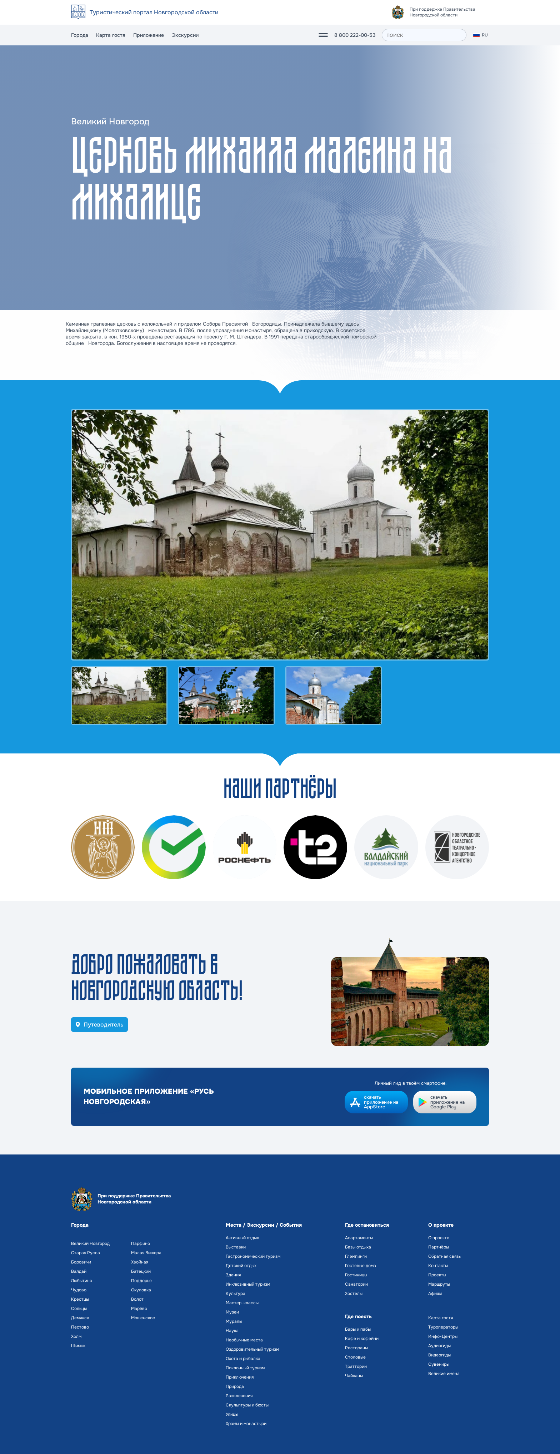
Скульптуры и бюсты (247, 1405)
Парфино (140, 1243)
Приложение (148, 35)
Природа (235, 1386)
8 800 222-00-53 (354, 35)
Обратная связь (444, 1256)
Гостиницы (356, 1275)
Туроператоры (443, 1327)
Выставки (236, 1247)
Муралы (234, 1321)
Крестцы (80, 1299)
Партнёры (438, 1247)
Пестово (80, 1327)
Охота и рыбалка (243, 1358)
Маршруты (439, 1284)
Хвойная (139, 1262)
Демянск (80, 1318)
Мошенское (143, 1318)
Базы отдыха (358, 1247)
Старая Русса (85, 1253)
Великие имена (444, 1373)
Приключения (240, 1377)
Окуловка (141, 1290)
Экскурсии (185, 35)
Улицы (232, 1414)
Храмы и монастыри (246, 1423)
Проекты (437, 1275)
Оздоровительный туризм (252, 1349)
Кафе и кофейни (362, 1338)
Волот (137, 1299)
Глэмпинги (356, 1256)
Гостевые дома (360, 1265)
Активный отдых (242, 1238)
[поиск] (424, 35)
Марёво (139, 1308)
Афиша (435, 1293)
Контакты (438, 1265)
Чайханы (354, 1376)
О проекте (438, 1238)
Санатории (356, 1284)
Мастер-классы (242, 1303)
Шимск (78, 1346)
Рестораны (356, 1348)
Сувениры (438, 1364)
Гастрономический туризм (253, 1256)
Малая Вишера (146, 1253)
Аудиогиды (439, 1346)
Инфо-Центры (443, 1336)
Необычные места (244, 1340)
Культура (235, 1293)
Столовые (355, 1357)
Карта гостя (110, 35)
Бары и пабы (358, 1329)
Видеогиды (439, 1355)
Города (79, 35)
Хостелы (353, 1293)
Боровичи (81, 1262)
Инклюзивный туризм (248, 1284)
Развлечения (239, 1396)
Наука (232, 1331)
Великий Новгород (90, 1243)
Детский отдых (241, 1265)
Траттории (356, 1366)
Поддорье (141, 1281)
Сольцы (79, 1308)
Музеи (232, 1312)
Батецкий (141, 1271)
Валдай (78, 1271)
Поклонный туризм (245, 1368)
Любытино (81, 1281)
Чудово (78, 1290)
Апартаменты (359, 1238)
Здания (233, 1275)
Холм (76, 1336)
